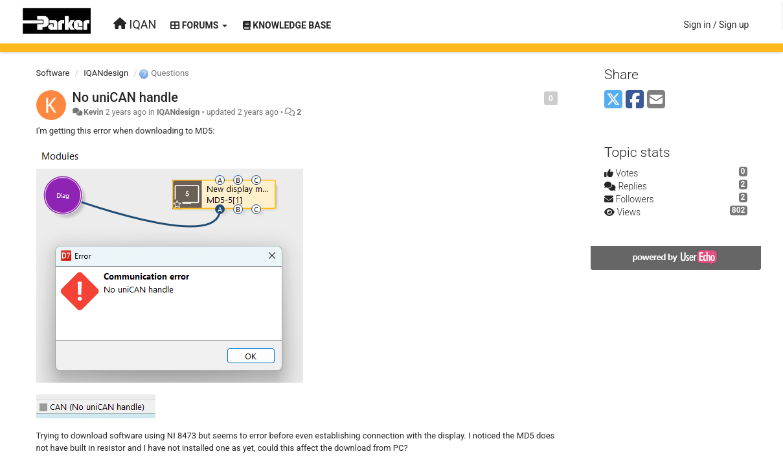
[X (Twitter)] (613, 100)
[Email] (656, 100)
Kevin (94, 112)
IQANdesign (106, 73)
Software (53, 73)
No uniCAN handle (125, 97)
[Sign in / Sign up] (716, 25)
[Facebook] (635, 100)
